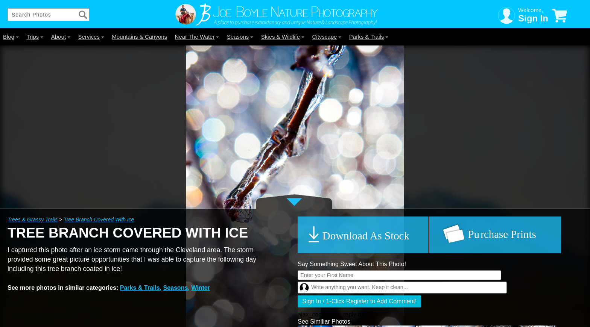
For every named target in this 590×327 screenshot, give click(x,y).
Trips (34, 36)
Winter (200, 288)
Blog (11, 36)
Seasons (240, 36)
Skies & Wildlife (282, 36)
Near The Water (197, 36)
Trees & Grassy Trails (33, 219)
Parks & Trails (369, 36)
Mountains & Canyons (139, 36)
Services (91, 36)
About (60, 36)
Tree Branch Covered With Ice (99, 219)
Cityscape (327, 36)
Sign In (533, 18)
